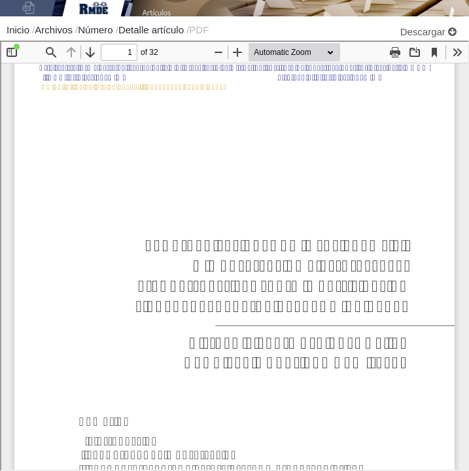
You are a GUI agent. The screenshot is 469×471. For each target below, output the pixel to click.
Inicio (19, 29)
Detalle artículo (152, 29)
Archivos (55, 29)
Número (97, 29)
